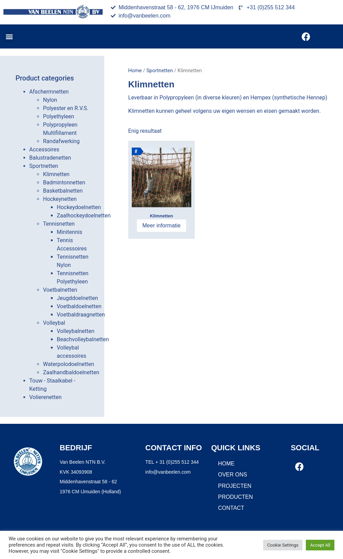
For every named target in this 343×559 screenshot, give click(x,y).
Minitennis (69, 232)
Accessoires (44, 149)
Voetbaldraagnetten (81, 314)
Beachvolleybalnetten (83, 339)
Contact (231, 508)
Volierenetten (45, 397)
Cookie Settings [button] (283, 545)
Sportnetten (43, 166)
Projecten (234, 486)
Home (135, 70)
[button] (9, 36)
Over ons (232, 474)
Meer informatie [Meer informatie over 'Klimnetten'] (161, 225)
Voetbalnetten (60, 290)
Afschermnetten (49, 91)
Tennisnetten (59, 224)
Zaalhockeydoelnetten (84, 215)
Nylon (50, 100)
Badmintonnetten (64, 182)
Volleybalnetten (75, 331)
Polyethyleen (58, 116)
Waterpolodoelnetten (68, 364)
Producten (235, 497)
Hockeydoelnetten (79, 207)
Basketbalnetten (63, 190)
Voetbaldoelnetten (79, 306)
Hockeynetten (60, 199)
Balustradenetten (50, 157)
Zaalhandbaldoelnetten (71, 372)
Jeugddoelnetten (77, 298)
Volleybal (54, 323)
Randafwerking (61, 141)
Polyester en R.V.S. (65, 108)
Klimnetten (56, 174)
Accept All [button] (320, 545)
